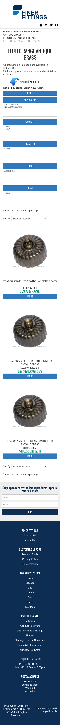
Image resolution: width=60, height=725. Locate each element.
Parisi (30, 602)
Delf (30, 597)
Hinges (30, 635)
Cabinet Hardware (30, 625)
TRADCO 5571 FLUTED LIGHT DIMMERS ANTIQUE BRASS (30, 362)
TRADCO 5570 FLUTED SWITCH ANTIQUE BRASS (30, 281)
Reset (30, 93)
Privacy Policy (30, 559)
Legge (30, 578)
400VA (30, 129)
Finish (30, 166)
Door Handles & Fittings (30, 630)
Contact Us (30, 535)
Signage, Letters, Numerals (30, 640)
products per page (29, 210)
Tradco (30, 193)
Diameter (30, 144)
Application (30, 100)
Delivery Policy (30, 563)
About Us (30, 540)
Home (6, 31)
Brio (30, 587)
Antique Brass (30, 171)
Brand (30, 188)
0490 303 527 (32, 664)
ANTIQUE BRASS (12, 34)
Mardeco (30, 606)
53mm (30, 149)
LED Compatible (30, 104)
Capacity (30, 122)
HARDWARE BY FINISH (26, 31)
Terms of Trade (30, 554)
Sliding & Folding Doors (30, 645)
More (30, 296)
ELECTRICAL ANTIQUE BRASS (19, 37)
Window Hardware (30, 649)
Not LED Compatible (30, 107)
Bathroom (30, 620)
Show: (6, 210)
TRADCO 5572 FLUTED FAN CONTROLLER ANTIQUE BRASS (30, 442)
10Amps (30, 127)
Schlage (30, 582)
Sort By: (7, 218)
